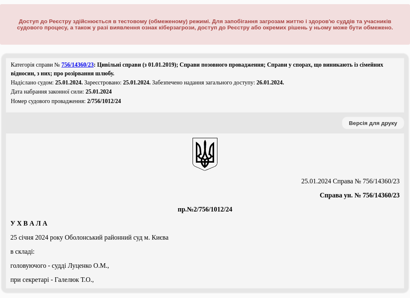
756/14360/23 (77, 65)
